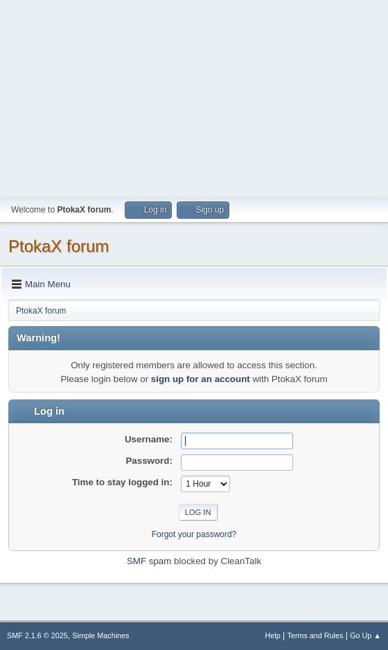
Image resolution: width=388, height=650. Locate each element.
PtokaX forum (58, 246)
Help (273, 635)
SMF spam (149, 561)
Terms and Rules (316, 635)
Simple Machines (100, 635)
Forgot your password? (194, 534)
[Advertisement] (194, 97)
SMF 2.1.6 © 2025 (37, 635)
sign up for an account (200, 379)
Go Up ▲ (365, 635)
